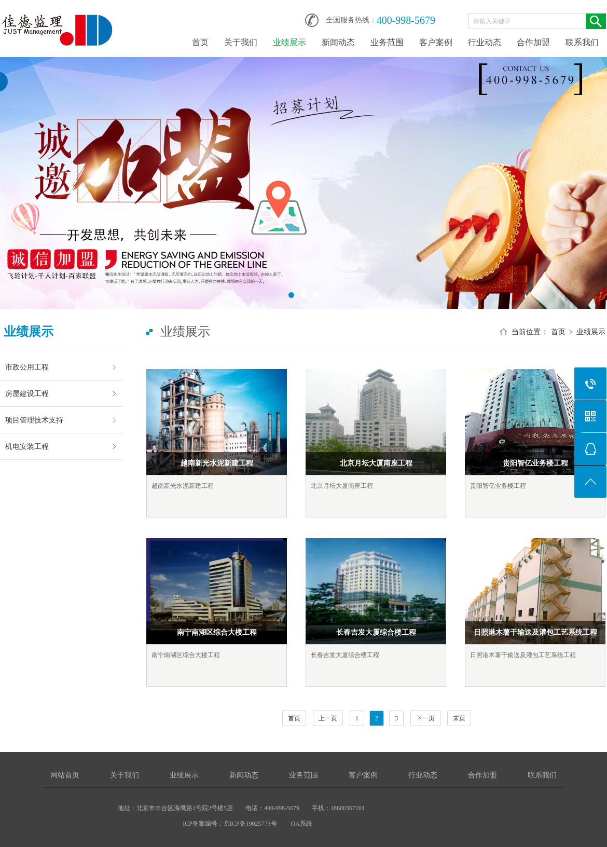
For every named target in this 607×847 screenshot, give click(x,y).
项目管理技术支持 (34, 420)
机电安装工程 (27, 446)
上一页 (328, 718)
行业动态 (484, 42)
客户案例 (435, 42)
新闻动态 (338, 42)
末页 (459, 718)
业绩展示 (289, 42)
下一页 (425, 718)
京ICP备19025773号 (250, 823)
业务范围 (387, 42)
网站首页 (64, 775)
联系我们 (582, 42)
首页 (200, 42)
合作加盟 (533, 42)
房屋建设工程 (27, 393)
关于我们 (240, 42)
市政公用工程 (27, 367)
